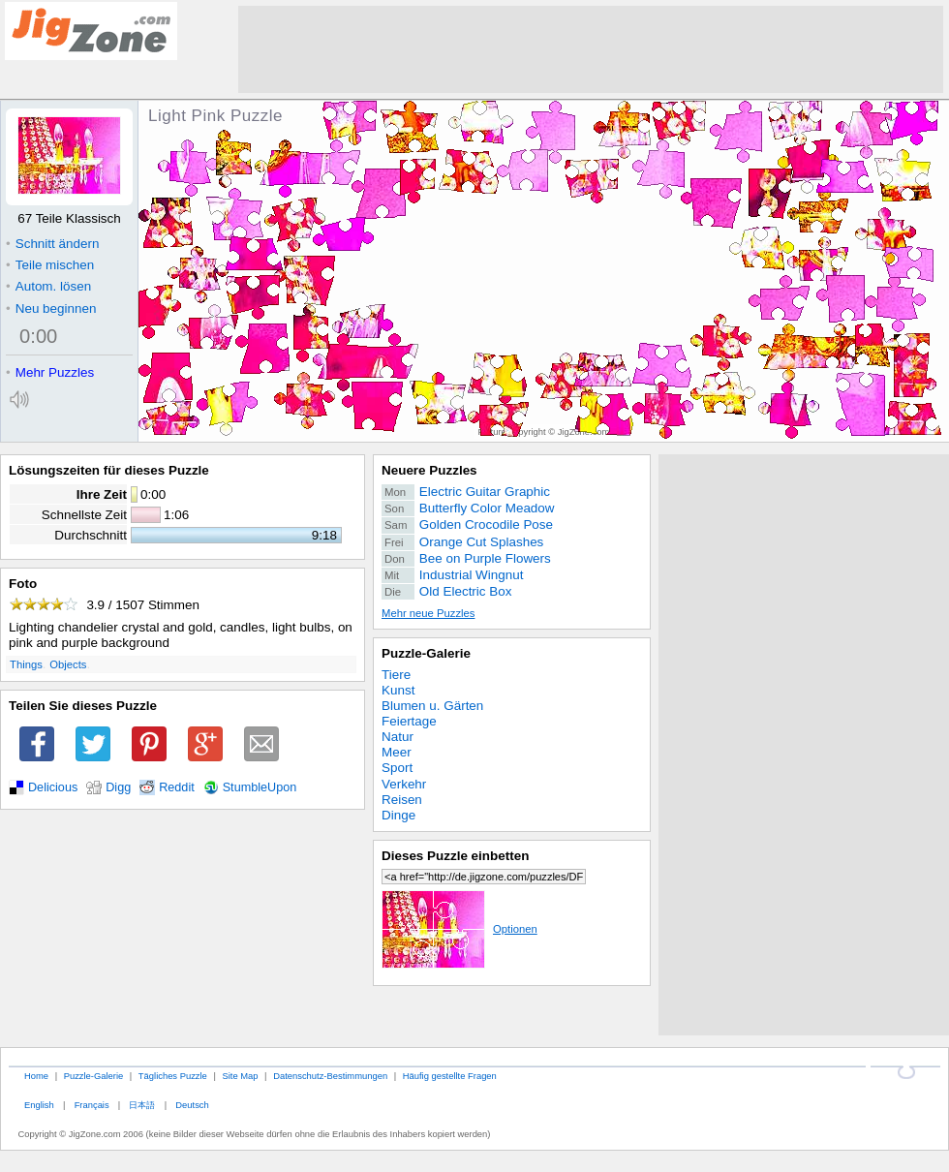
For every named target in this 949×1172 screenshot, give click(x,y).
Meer (397, 752)
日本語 (142, 1104)
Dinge (398, 815)
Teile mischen (50, 265)
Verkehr (404, 784)
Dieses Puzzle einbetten (455, 855)
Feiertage (409, 721)
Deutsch (191, 1104)
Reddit (177, 787)
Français (92, 1104)
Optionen (459, 929)
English (39, 1104)
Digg (118, 787)
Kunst (398, 690)
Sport (397, 767)
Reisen (402, 799)
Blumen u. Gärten (432, 705)
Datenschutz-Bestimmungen (330, 1075)
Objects (67, 664)
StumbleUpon (260, 787)
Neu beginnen (51, 308)
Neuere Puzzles (429, 470)
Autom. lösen (48, 286)
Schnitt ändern (52, 243)
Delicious (52, 787)
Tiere (396, 674)
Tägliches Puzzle (172, 1075)
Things (26, 664)
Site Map (240, 1075)
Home (36, 1075)
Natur (397, 736)
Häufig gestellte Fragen (450, 1075)
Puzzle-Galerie (426, 653)
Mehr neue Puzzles (428, 613)
